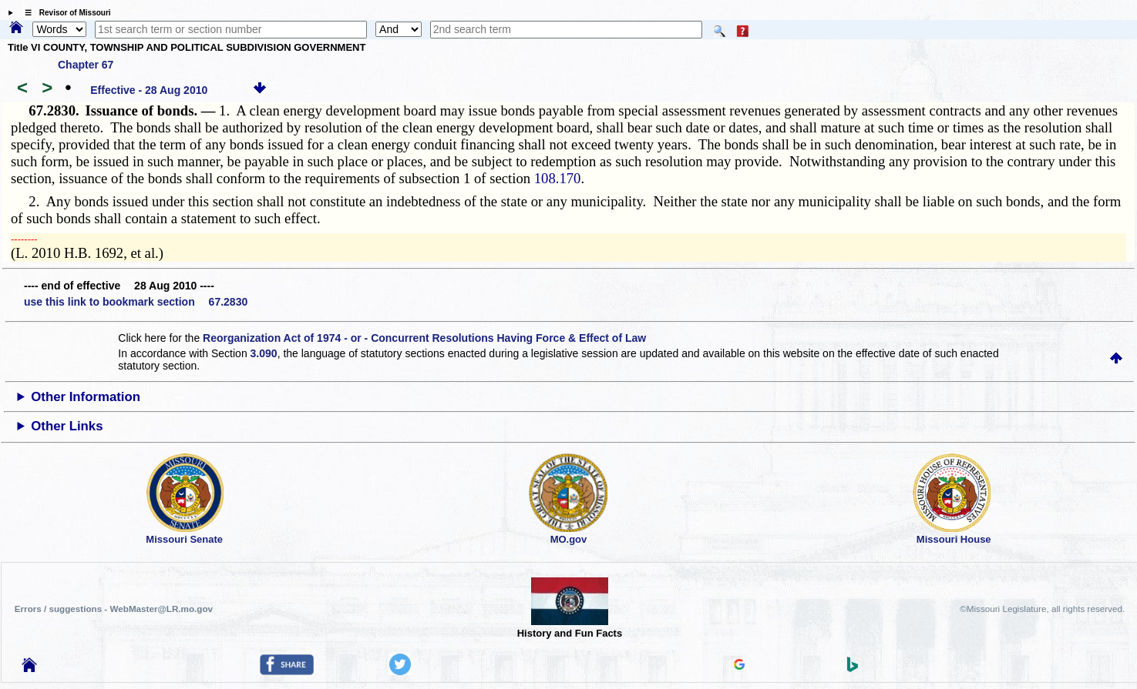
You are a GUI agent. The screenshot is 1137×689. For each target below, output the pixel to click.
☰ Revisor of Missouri (64, 12)
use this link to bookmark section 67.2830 (135, 302)
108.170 (557, 178)
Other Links (67, 426)
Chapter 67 (85, 65)
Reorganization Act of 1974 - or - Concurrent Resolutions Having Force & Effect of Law (424, 338)
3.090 (264, 353)
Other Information (85, 397)
